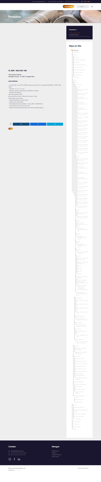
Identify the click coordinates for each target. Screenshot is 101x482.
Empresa (54, 453)
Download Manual (74, 35)
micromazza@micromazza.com (39, 1)
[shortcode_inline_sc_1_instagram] (21, 124)
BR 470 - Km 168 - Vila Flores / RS (72, 1)
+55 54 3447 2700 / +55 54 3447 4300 (55, 1)
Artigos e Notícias (56, 455)
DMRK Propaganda (17, 470)
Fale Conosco (55, 456)
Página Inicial (55, 451)
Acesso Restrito (69, 6)
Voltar (10, 128)
